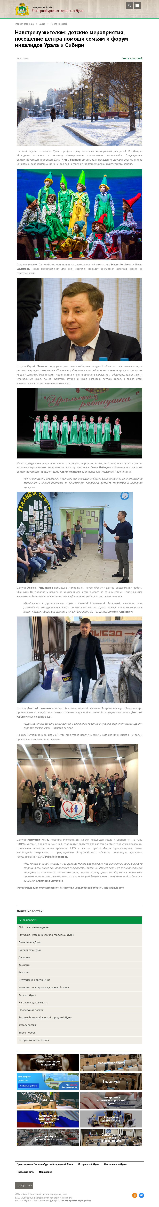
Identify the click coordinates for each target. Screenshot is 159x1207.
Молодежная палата (31, 1010)
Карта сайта (24, 1185)
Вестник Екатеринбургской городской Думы (45, 1017)
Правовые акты (25, 1172)
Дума (42, 23)
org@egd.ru (53, 1200)
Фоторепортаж (27, 1025)
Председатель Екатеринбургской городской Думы (45, 1164)
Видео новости (27, 1032)
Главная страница (24, 23)
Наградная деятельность (33, 1002)
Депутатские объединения (34, 980)
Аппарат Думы (27, 995)
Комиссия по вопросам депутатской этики (44, 987)
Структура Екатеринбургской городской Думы (46, 934)
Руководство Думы (30, 950)
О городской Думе (88, 1164)
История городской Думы (34, 1040)
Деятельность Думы (115, 1164)
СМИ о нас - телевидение (34, 927)
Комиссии (24, 965)
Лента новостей (59, 23)
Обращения (45, 1172)
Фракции (24, 972)
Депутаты (24, 957)
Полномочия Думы (30, 942)
